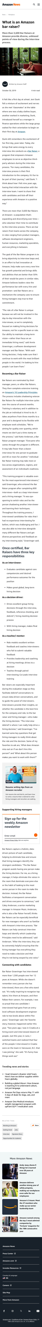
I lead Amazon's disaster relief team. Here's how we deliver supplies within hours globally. (22, 1076)
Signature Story (17, 1134)
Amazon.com (10, 1261)
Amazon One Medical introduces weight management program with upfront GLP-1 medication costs (20, 1104)
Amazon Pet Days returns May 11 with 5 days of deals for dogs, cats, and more (22, 1094)
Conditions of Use (17, 1319)
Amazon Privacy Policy (11, 840)
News (3, 14)
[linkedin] (29, 1311)
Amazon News (9, 1246)
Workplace (11, 14)
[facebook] (4, 1311)
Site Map (6, 1292)
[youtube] (38, 1311)
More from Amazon (11, 1300)
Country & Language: (10, 1275)
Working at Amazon (9, 1125)
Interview (6, 1134)
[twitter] (21, 1311)
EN (5, 1278)
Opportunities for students (12, 1138)
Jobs (16, 1130)
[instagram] (12, 1311)
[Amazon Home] (11, 4)
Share (35, 1125)
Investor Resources (12, 1268)
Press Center (9, 1253)
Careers (7, 1285)
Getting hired (7, 1130)
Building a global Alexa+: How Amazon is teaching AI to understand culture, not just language (22, 1085)
